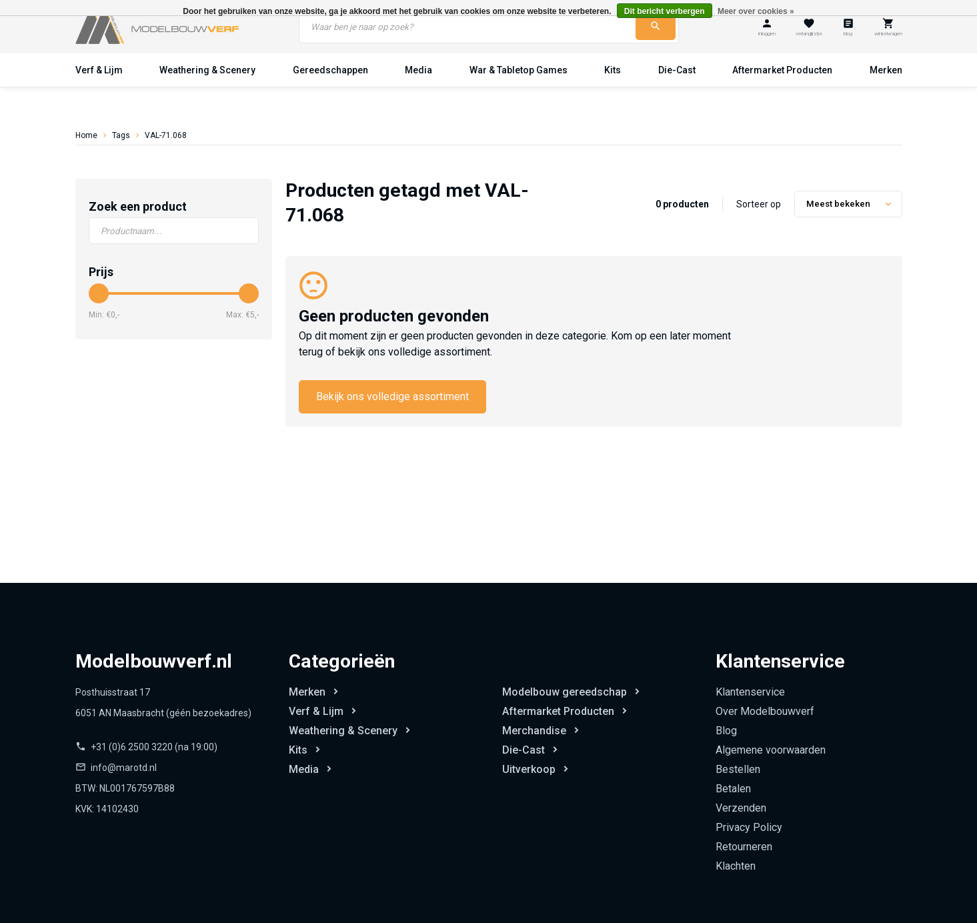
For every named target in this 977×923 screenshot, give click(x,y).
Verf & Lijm (99, 70)
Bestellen (738, 769)
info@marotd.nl (124, 767)
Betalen (733, 788)
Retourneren (744, 846)
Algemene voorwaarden (771, 750)
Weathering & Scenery (207, 70)
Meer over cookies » (756, 11)
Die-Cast (677, 70)
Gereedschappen (330, 70)
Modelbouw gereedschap (564, 692)
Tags (121, 135)
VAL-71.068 (166, 135)
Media (418, 70)
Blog (726, 730)
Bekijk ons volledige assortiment (392, 396)
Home (86, 135)
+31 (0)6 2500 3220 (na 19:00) (154, 747)
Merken (886, 70)
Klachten (736, 866)
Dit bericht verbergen (664, 11)
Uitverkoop (529, 769)
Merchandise (534, 730)
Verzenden (741, 808)
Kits (612, 70)
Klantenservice (750, 692)
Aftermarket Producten (782, 70)
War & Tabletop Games (518, 70)
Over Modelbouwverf (765, 711)
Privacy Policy (749, 827)
